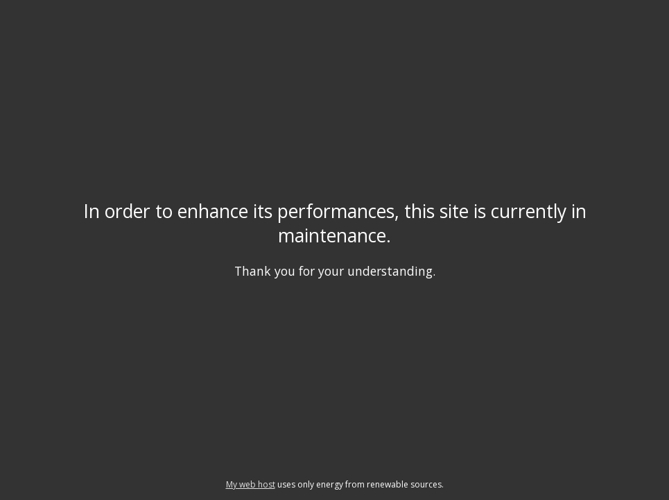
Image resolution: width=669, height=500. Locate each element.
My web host (250, 484)
